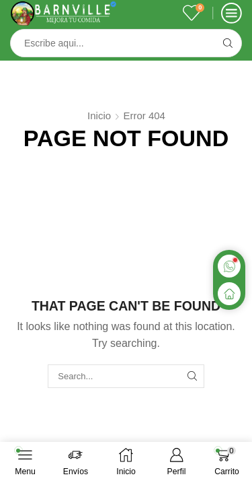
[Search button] (227, 43)
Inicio (99, 115)
